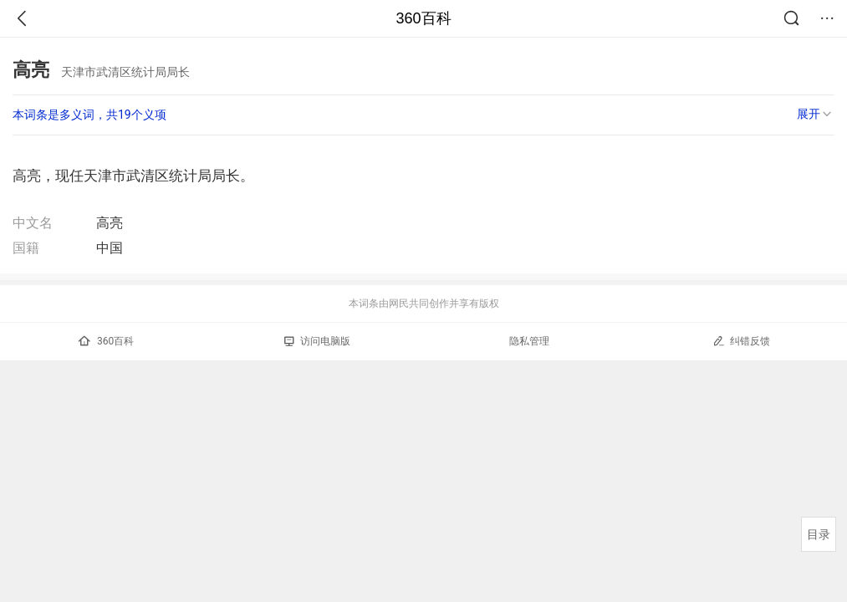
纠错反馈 (741, 340)
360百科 (423, 18)
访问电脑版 (317, 341)
